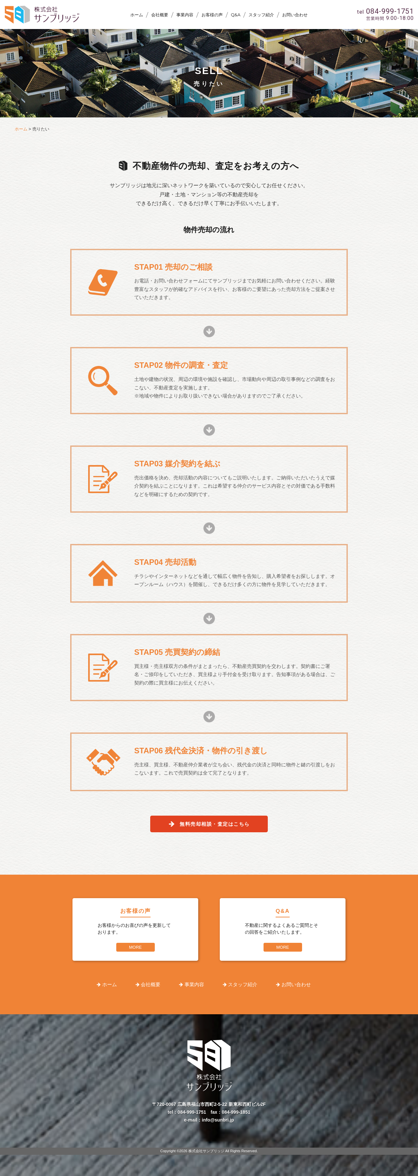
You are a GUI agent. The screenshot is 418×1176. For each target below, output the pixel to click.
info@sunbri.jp (218, 1120)
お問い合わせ (295, 14)
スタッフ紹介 (261, 14)
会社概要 (159, 14)
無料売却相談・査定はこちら (215, 824)
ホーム (136, 14)
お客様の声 (212, 14)
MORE (135, 947)
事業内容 (184, 14)
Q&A (235, 14)
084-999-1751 (192, 1112)
